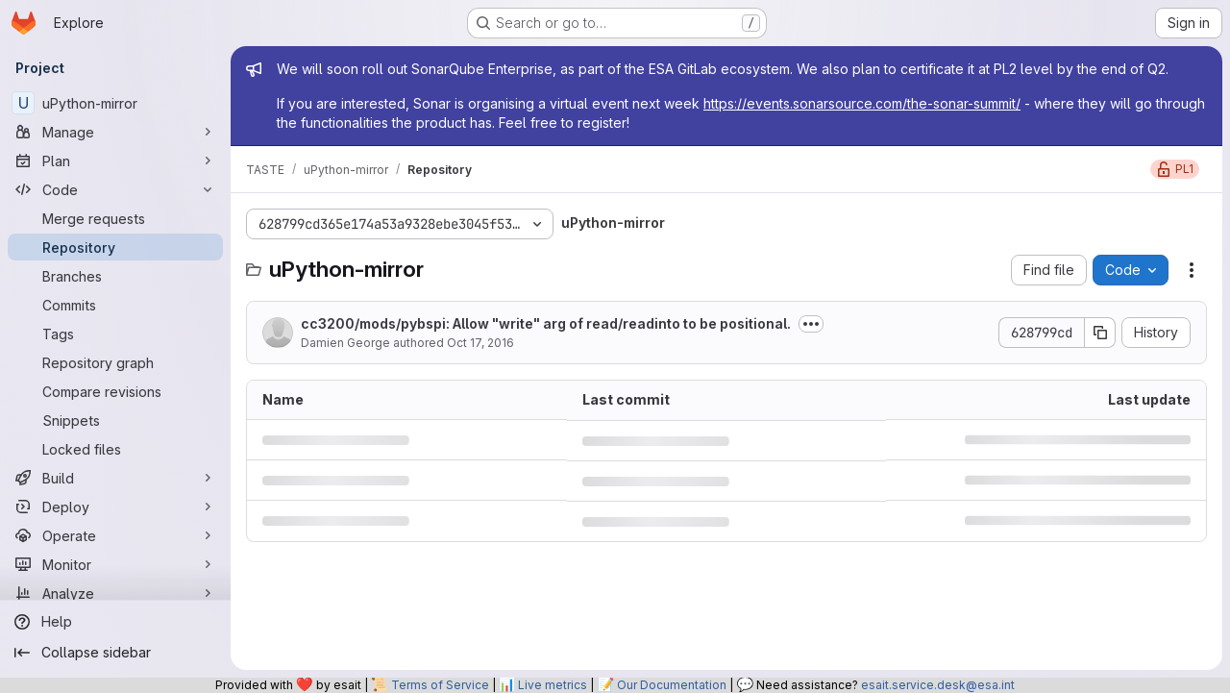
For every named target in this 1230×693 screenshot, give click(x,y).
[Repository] (115, 247)
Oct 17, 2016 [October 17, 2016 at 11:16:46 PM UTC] (480, 342)
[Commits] (115, 304)
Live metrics (552, 685)
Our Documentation (671, 685)
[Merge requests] (115, 218)
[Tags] (115, 333)
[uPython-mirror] (115, 102)
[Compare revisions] (115, 391)
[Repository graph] (115, 362)
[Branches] (115, 275)
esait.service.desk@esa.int (938, 685)
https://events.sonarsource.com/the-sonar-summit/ (862, 103)
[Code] (115, 189)
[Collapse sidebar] (115, 652)
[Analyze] (115, 593)
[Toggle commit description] (811, 324)
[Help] (115, 621)
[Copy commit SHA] (1100, 332)
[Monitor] (115, 564)
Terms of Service (440, 685)
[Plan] (115, 160)
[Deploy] (115, 506)
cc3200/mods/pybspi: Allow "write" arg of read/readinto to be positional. (546, 323)
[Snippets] (115, 420)
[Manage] (115, 131)
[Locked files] (115, 448)
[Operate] (115, 535)
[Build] (115, 477)
